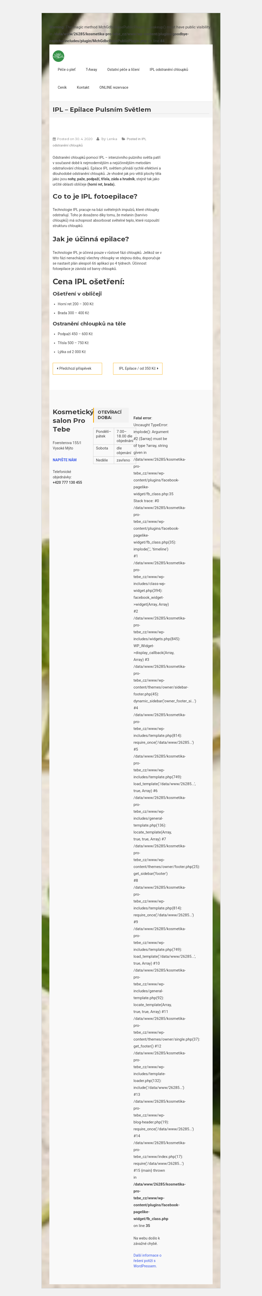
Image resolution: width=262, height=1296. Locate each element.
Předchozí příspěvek (75, 368)
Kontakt (83, 87)
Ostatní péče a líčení (123, 69)
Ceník (62, 87)
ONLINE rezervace (114, 87)
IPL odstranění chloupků (169, 69)
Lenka (112, 139)
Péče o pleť (66, 69)
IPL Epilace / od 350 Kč (137, 368)
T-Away (91, 69)
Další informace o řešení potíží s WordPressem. (147, 1260)
